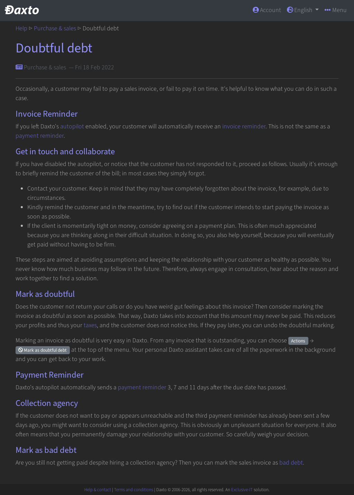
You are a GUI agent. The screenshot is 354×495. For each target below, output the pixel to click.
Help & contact (97, 490)
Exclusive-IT (242, 490)
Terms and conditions (133, 490)
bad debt (291, 462)
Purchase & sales (55, 28)
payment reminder (40, 136)
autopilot (72, 126)
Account (267, 10)
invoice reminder (244, 126)
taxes (90, 325)
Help (21, 28)
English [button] (300, 10)
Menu (336, 10)
